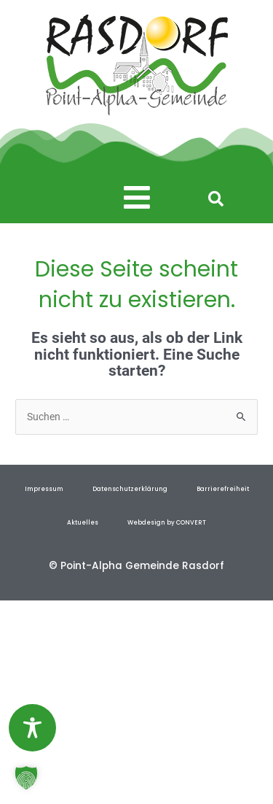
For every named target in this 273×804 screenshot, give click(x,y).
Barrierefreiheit (223, 488)
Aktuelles (82, 522)
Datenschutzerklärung (129, 488)
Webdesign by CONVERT (166, 522)
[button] (136, 198)
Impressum (44, 488)
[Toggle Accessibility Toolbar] (32, 728)
